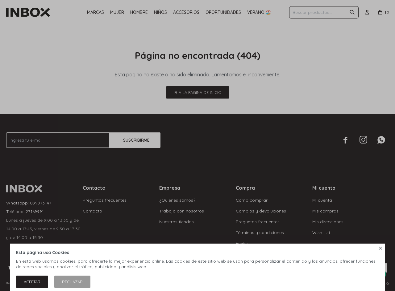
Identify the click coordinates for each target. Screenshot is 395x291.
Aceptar (32, 281)
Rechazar (72, 281)
